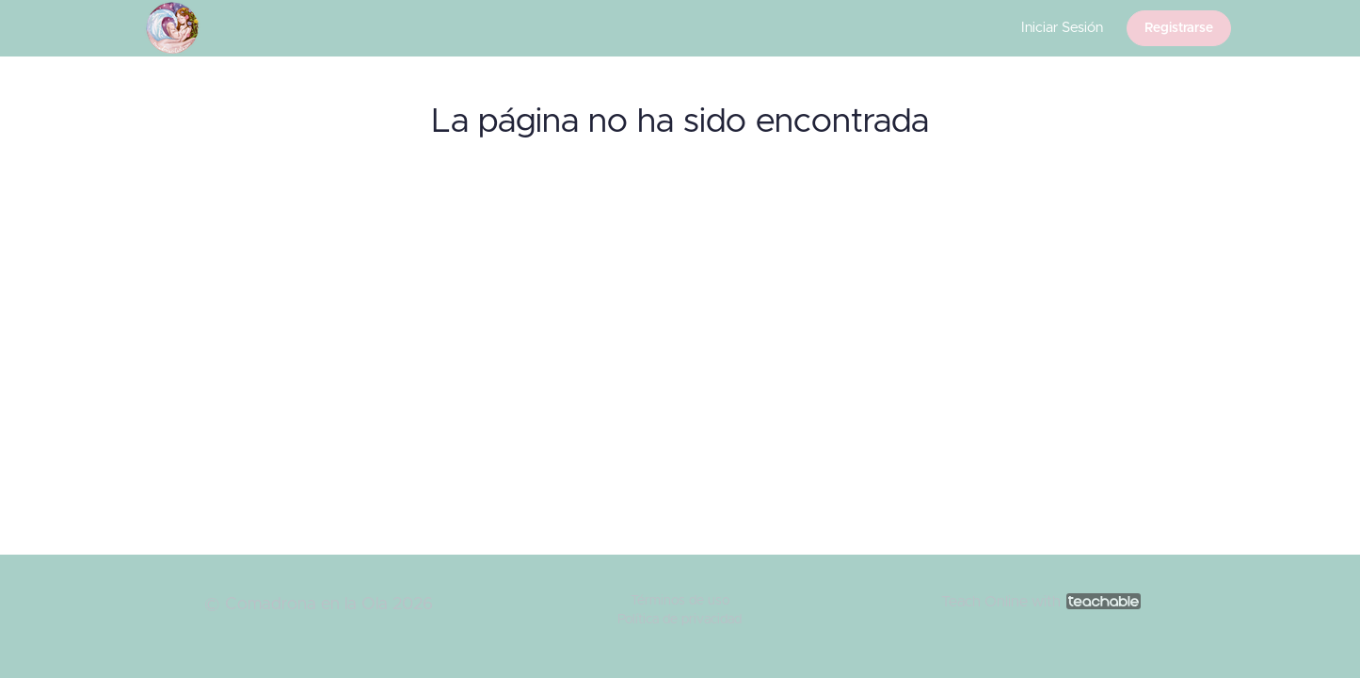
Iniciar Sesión (1062, 28)
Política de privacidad (679, 619)
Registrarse (1178, 28)
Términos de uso (680, 600)
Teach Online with (1041, 601)
